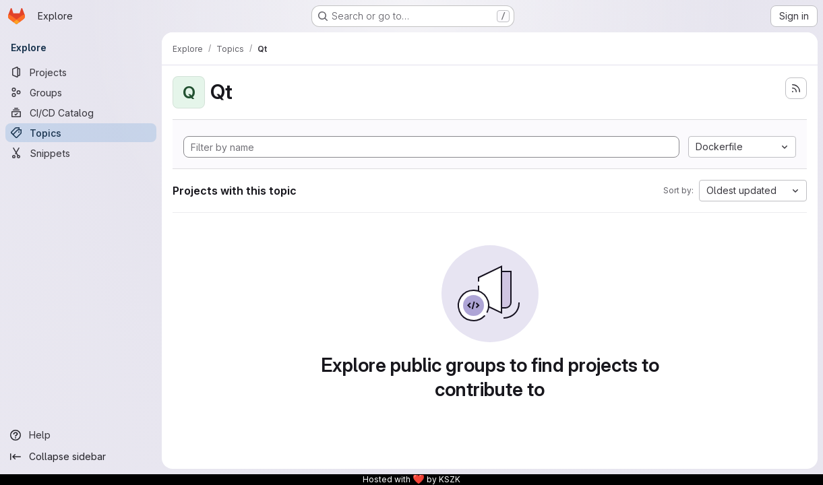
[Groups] (80, 92)
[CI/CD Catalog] (80, 112)
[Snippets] (80, 152)
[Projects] (80, 72)
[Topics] (80, 132)
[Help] (80, 435)
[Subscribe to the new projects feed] (796, 88)
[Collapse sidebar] (80, 456)
